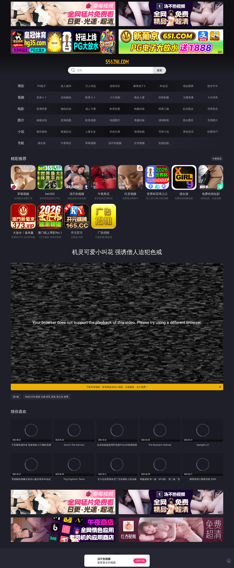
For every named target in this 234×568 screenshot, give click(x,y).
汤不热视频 (114, 143)
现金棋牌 (188, 86)
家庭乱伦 (66, 131)
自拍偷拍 (66, 97)
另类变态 (212, 109)
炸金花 (164, 86)
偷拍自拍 (66, 109)
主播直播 (188, 97)
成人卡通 (90, 109)
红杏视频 (139, 143)
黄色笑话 (188, 131)
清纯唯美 (164, 120)
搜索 (159, 70)
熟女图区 (188, 120)
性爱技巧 (212, 131)
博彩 (21, 86)
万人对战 (90, 86)
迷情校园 (139, 131)
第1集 (16, 396)
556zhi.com (117, 62)
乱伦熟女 (188, 109)
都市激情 (41, 131)
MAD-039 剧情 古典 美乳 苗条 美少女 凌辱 (46, 396)
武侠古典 (115, 131)
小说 (21, 131)
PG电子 (41, 86)
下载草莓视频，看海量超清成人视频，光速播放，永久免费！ (154, 387)
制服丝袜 (139, 109)
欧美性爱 (115, 109)
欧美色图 (90, 120)
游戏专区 (115, 86)
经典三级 (164, 109)
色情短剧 (164, 143)
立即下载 (139, 560)
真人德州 (66, 86)
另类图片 (212, 120)
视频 (21, 97)
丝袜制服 (164, 97)
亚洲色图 (66, 120)
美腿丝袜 (139, 120)
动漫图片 (115, 120)
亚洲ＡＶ (41, 97)
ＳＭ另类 (212, 97)
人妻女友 (90, 131)
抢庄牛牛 (212, 86)
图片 (21, 120)
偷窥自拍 (41, 120)
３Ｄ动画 (115, 97)
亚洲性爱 (41, 109)
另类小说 (164, 131)
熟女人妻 (139, 97)
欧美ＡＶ (90, 97)
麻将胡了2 (139, 86)
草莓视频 (90, 143)
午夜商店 (66, 143)
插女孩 (42, 143)
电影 (21, 108)
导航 (21, 143)
